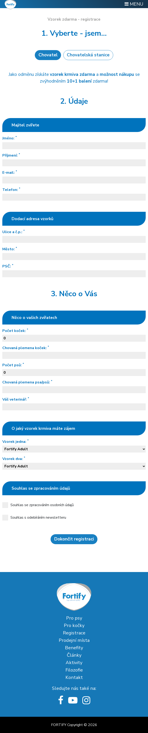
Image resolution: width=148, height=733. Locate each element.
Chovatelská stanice (88, 55)
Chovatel (48, 55)
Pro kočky (74, 625)
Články (74, 655)
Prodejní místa (74, 640)
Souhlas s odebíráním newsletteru (34, 517)
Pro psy (74, 618)
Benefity (74, 648)
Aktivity (74, 662)
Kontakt (74, 677)
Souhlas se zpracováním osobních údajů (38, 505)
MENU (134, 4)
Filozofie (74, 670)
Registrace (74, 633)
